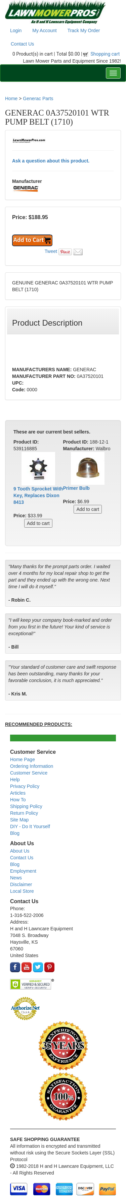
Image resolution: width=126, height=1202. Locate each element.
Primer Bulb (76, 488)
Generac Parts (38, 98)
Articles (18, 793)
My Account (44, 30)
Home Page (22, 759)
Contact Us (22, 44)
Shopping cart (105, 54)
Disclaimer (21, 884)
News (16, 877)
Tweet (51, 251)
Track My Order (84, 30)
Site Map (19, 819)
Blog (14, 833)
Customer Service (28, 773)
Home (11, 98)
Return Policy (24, 813)
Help (15, 779)
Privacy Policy (24, 786)
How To (18, 799)
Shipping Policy (26, 806)
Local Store (22, 891)
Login (16, 30)
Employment (23, 871)
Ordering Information (31, 766)
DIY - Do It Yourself (30, 826)
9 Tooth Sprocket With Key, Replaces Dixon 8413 (38, 495)
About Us (20, 851)
